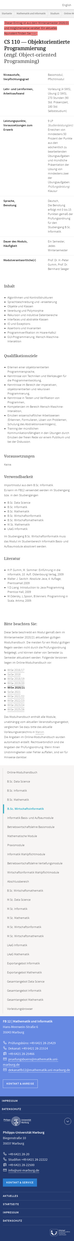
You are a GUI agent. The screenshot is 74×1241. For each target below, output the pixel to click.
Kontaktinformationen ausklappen (67, 1121)
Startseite (7, 13)
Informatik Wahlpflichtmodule (26, 854)
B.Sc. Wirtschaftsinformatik (25, 809)
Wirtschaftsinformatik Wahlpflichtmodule (33, 873)
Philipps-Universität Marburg (17, 1121)
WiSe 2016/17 (15, 670)
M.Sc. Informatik (17, 909)
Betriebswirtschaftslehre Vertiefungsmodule (34, 863)
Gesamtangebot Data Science (25, 982)
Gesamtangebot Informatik (24, 991)
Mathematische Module (22, 836)
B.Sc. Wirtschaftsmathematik (25, 891)
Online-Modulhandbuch (22, 773)
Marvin (39, 732)
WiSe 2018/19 (15, 679)
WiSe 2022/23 (15, 701)
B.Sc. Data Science (18, 782)
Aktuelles (10, 1196)
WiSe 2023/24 (15, 705)
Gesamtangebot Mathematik (25, 1000)
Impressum (10, 1101)
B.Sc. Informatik (17, 791)
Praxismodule (15, 845)
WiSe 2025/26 (15, 710)
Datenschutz (11, 1109)
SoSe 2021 (14, 692)
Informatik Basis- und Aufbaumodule (30, 818)
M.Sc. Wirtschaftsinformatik (24, 927)
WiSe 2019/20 (15, 683)
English (66, 5)
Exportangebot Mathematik (24, 973)
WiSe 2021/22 (15, 696)
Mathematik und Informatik (31, 13)
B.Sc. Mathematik (18, 800)
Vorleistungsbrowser (20, 1009)
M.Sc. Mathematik (18, 918)
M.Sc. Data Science (19, 900)
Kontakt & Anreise (20, 1084)
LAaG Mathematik (18, 954)
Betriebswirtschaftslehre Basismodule (30, 827)
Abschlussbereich (18, 882)
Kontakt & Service (20, 1182)
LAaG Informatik (17, 945)
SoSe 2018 (14, 675)
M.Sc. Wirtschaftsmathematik (25, 936)
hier (33, 33)
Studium (54, 13)
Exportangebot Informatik (23, 963)
